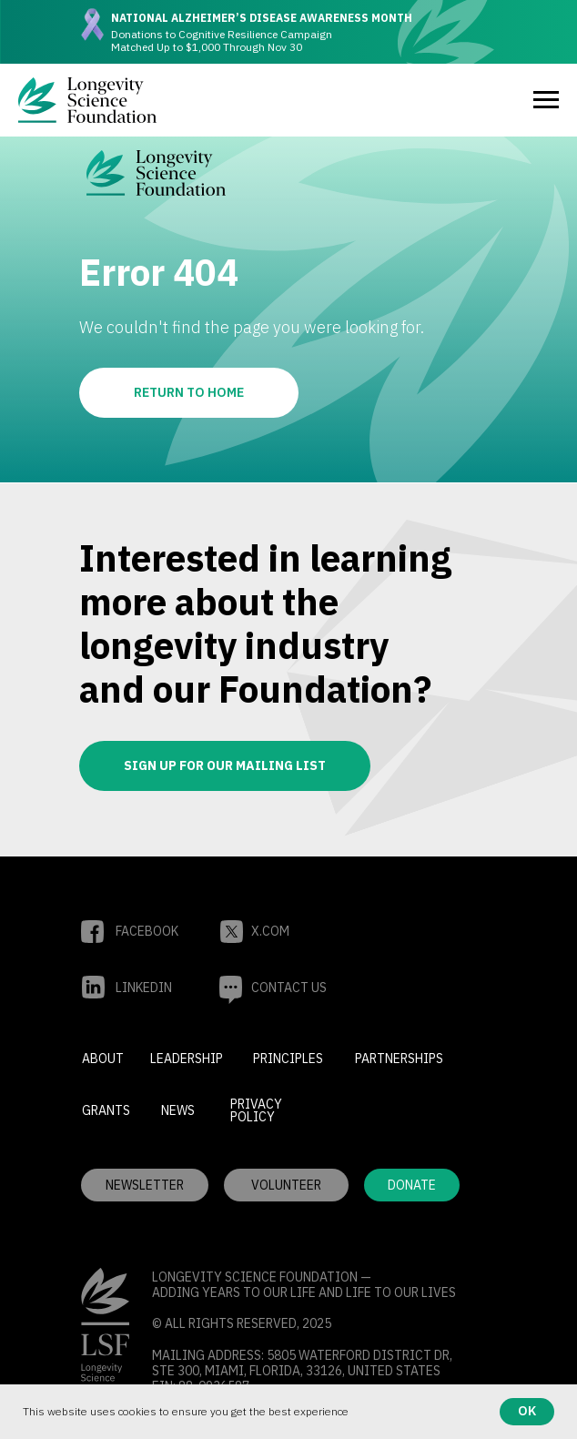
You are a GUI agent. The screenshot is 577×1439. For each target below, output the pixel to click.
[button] (286, 1185)
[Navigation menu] (546, 100)
